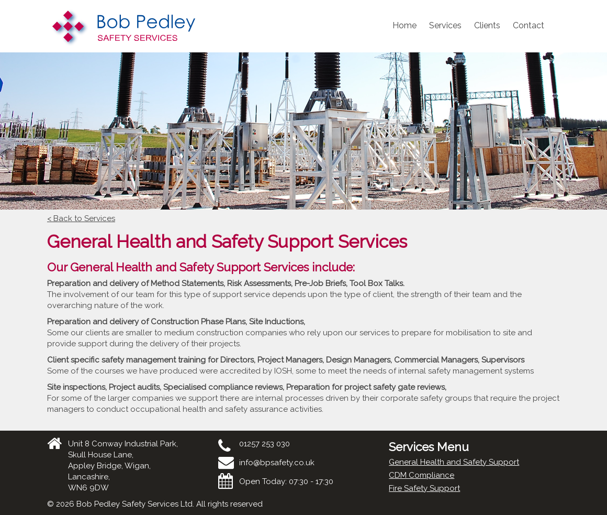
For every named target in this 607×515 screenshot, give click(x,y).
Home (404, 25)
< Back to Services (81, 219)
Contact (528, 25)
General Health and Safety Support (454, 462)
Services (445, 25)
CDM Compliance (421, 475)
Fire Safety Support (424, 488)
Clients (487, 25)
